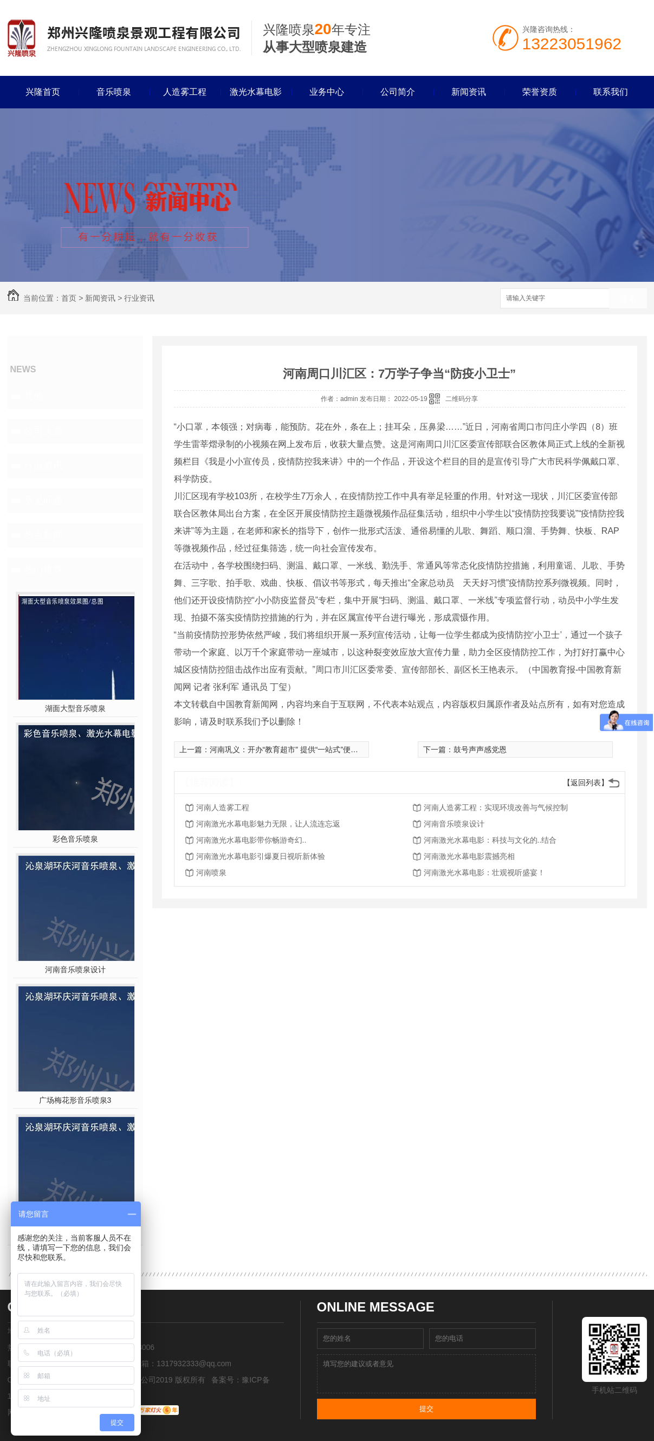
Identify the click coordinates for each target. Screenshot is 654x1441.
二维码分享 (461, 399)
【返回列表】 (585, 782)
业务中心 (326, 91)
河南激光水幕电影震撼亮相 (469, 856)
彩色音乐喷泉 (75, 839)
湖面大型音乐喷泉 (75, 708)
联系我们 (610, 91)
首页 (68, 298)
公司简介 (397, 91)
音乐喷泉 (113, 91)
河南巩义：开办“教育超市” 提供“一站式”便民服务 (292, 749)
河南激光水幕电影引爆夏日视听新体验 (260, 856)
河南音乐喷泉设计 (75, 969)
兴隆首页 (42, 91)
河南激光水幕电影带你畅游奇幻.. (251, 840)
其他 (33, 396)
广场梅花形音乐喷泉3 (75, 1100)
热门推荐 (43, 569)
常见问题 (43, 500)
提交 (426, 1409)
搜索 (628, 298)
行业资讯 (139, 298)
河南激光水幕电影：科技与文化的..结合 (490, 840)
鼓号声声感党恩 (480, 749)
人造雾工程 (184, 91)
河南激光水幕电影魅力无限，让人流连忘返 (268, 823)
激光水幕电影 (256, 91)
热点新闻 (43, 534)
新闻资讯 (468, 91)
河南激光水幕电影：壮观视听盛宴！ (484, 872)
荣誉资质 (539, 91)
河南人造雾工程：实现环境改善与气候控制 (496, 807)
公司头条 (43, 430)
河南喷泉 (211, 872)
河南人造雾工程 (222, 807)
